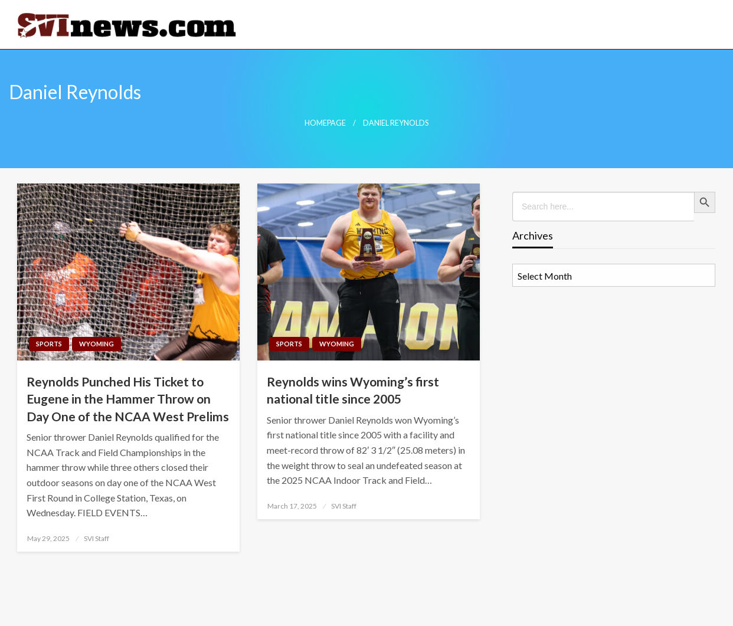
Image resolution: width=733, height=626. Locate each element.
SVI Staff (96, 538)
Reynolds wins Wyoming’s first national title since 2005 (353, 390)
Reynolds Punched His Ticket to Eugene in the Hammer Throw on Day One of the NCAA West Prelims (128, 399)
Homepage (325, 123)
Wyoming (96, 344)
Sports (49, 344)
